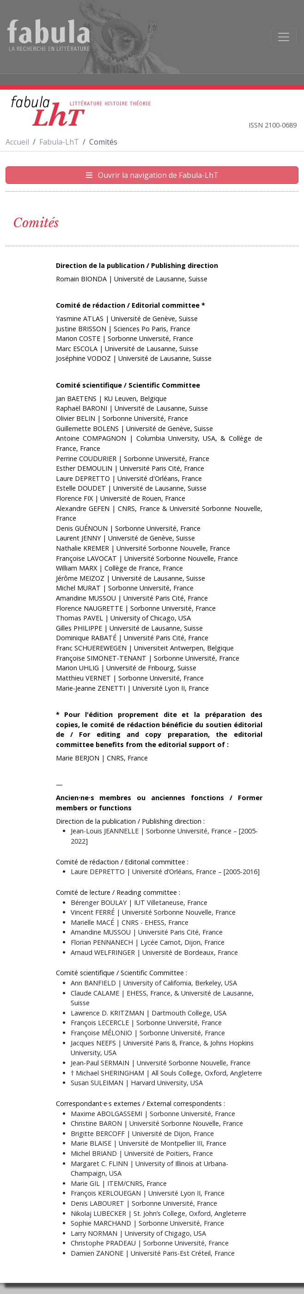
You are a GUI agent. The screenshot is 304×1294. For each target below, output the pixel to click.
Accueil (17, 142)
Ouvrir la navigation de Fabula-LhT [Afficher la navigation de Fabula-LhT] (152, 175)
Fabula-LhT (59, 142)
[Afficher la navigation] (284, 37)
